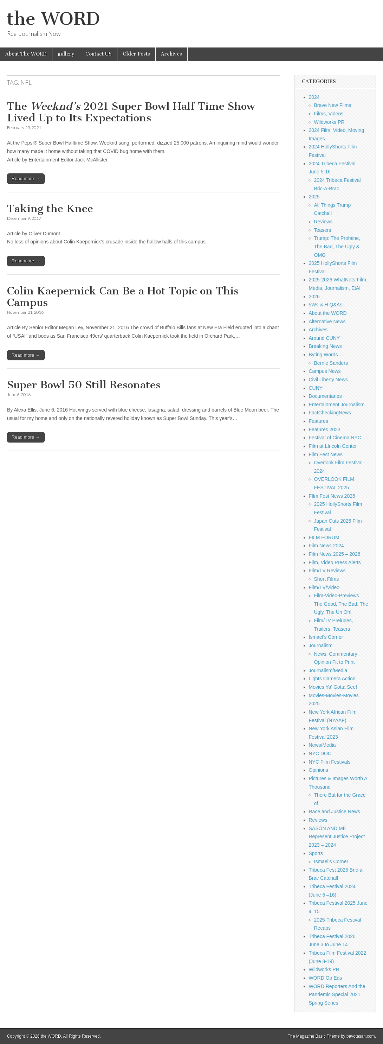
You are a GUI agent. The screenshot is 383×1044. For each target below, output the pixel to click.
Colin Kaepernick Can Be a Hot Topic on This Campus (123, 297)
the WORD (53, 19)
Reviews (323, 221)
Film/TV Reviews (327, 570)
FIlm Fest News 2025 (332, 496)
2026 (314, 296)
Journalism (321, 645)
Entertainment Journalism (337, 404)
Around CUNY (324, 338)
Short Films (326, 579)
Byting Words (323, 354)
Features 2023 (324, 429)
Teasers (322, 230)
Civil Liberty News (328, 379)
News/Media (322, 745)
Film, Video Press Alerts (335, 562)
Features (318, 421)
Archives (171, 54)
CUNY (316, 388)
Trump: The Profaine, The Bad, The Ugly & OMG (337, 246)
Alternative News (327, 321)
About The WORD (26, 54)
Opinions (318, 770)
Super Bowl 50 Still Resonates (84, 384)
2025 (314, 196)
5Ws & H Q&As (326, 304)
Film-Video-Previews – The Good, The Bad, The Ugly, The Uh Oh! (341, 604)
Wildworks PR (329, 122)
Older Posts (136, 54)
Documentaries (325, 396)
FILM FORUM (324, 537)
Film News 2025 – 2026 (335, 554)
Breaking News (325, 346)
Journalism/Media (328, 670)
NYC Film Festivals (330, 762)
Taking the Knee (50, 208)
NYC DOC (320, 753)
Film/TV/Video (324, 587)
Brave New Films (332, 105)
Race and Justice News (334, 811)
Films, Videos (329, 113)
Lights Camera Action (332, 678)
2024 (314, 97)
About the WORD (328, 313)
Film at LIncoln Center (333, 446)
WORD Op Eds (325, 978)
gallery (66, 54)
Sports (316, 853)
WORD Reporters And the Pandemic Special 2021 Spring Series (337, 994)
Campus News (325, 371)
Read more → (26, 178)
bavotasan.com (360, 1036)
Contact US (98, 54)
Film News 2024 (326, 545)
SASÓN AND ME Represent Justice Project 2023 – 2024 (337, 837)
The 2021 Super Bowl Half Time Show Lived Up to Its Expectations (131, 112)
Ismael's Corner (326, 637)
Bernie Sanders (331, 363)
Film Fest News (326, 454)
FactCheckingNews (330, 412)
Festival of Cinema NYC (335, 437)
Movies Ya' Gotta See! (333, 687)
